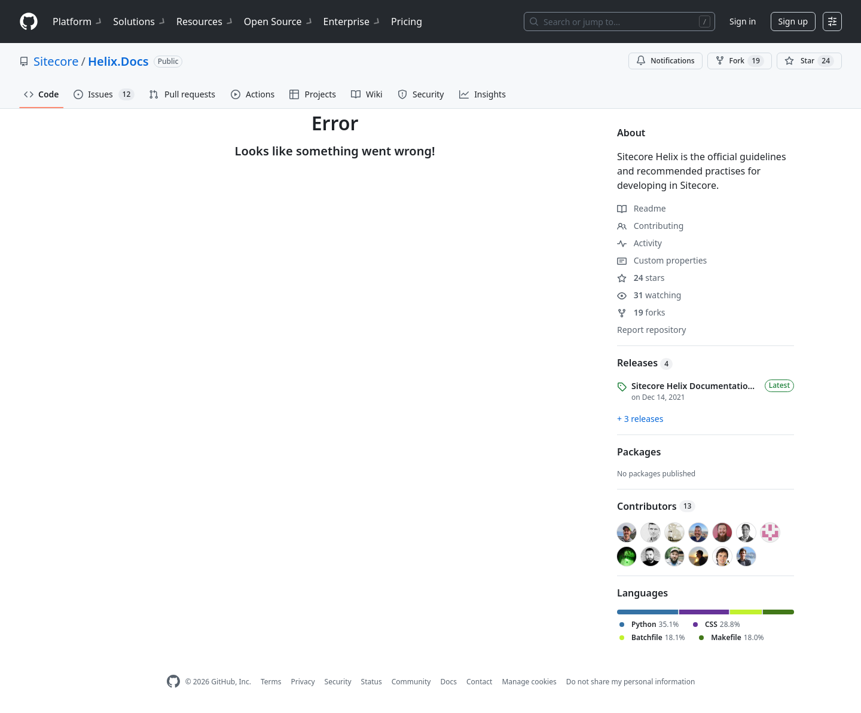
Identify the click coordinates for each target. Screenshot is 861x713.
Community (411, 682)
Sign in (742, 21)
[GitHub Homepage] (173, 681)
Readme (641, 208)
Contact (479, 682)
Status (371, 682)
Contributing (650, 225)
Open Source (279, 21)
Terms (271, 682)
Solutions (140, 21)
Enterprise (352, 21)
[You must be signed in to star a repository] (809, 61)
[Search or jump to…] (619, 21)
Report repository (651, 329)
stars (640, 277)
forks (641, 312)
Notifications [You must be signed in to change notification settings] (665, 61)
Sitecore (55, 61)
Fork (739, 61)
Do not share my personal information (630, 682)
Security (338, 682)
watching (649, 295)
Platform (78, 21)
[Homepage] (28, 22)
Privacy (303, 682)
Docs (448, 682)
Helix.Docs (118, 61)
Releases (645, 362)
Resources (205, 21)
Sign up (793, 21)
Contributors (656, 506)
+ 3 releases (640, 418)
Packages (639, 451)
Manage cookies (529, 682)
